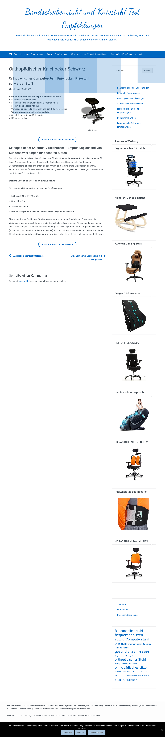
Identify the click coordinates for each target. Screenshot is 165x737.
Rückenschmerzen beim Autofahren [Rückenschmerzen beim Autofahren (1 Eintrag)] (139, 672)
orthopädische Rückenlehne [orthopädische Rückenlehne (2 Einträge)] (126, 664)
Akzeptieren (67, 733)
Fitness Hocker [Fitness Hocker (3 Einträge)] (122, 648)
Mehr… (141, 54)
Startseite (121, 604)
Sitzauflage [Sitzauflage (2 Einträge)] (132, 676)
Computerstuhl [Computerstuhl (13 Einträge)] (137, 639)
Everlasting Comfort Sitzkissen (28, 256)
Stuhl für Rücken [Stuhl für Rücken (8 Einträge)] (126, 679)
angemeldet (24, 281)
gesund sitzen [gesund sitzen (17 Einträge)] (126, 651)
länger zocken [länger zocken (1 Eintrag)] (119, 656)
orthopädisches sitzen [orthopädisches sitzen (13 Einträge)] (132, 667)
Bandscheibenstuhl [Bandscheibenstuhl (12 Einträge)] (129, 631)
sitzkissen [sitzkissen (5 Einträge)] (143, 675)
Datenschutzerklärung (127, 615)
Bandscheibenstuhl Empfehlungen (29, 54)
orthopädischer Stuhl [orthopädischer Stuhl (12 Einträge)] (130, 659)
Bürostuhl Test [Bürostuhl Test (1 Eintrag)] (119, 640)
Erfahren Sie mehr (96, 733)
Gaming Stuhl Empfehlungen (123, 54)
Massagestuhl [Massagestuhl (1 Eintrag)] (130, 656)
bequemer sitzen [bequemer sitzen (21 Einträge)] (129, 635)
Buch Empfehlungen (126, 118)
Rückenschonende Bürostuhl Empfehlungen (89, 54)
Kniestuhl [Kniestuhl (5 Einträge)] (144, 651)
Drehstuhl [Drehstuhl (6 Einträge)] (121, 643)
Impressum (122, 609)
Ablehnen (80, 733)
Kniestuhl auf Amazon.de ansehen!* (57, 139)
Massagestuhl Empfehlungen (131, 98)
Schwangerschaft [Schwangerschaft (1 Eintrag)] (120, 676)
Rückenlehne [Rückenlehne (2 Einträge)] (120, 672)
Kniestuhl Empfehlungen (57, 54)
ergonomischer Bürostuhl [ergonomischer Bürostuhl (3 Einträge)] (139, 644)
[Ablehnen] (161, 729)
